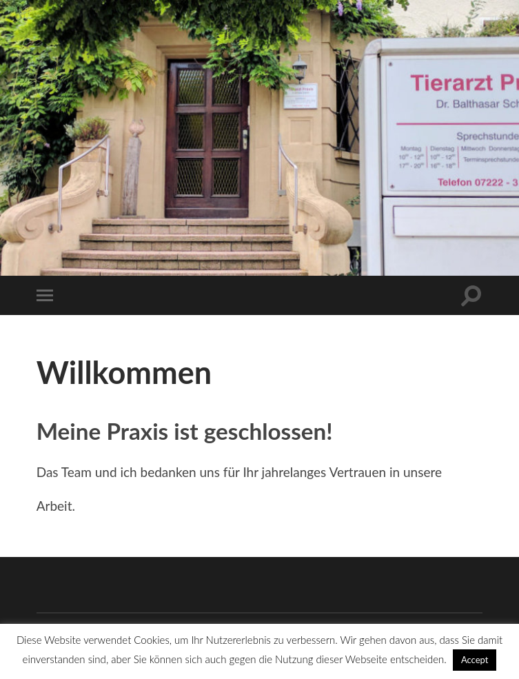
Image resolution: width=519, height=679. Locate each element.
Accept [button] (475, 659)
